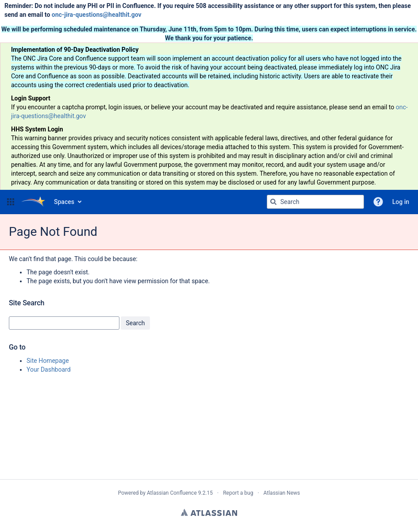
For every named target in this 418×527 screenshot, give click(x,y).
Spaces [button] (64, 201)
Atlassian (209, 512)
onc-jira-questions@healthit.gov (97, 14)
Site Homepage (48, 360)
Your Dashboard (49, 369)
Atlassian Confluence (172, 493)
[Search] (273, 201)
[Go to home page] (33, 202)
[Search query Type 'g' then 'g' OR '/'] (315, 202)
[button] (10, 202)
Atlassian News (282, 493)
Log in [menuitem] (400, 201)
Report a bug (238, 493)
